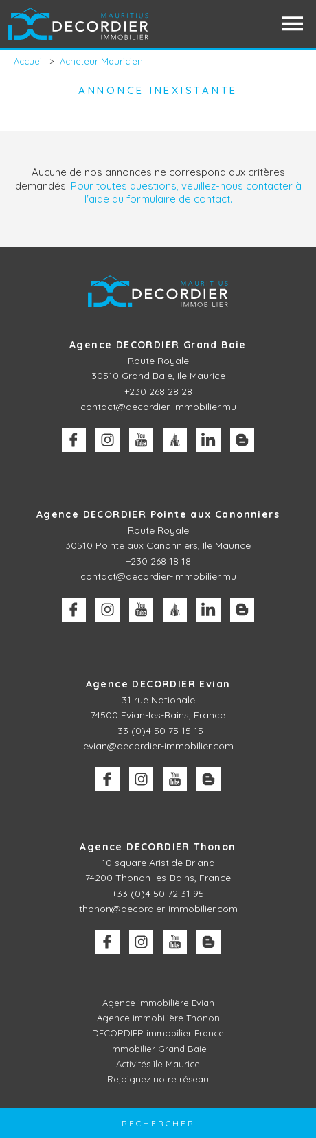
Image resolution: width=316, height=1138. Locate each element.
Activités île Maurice (158, 1063)
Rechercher (158, 1123)
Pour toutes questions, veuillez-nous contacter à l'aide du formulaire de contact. (186, 192)
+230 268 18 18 (158, 561)
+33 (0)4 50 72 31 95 (158, 893)
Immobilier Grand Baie (158, 1048)
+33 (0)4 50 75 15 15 (158, 731)
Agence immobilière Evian (158, 1002)
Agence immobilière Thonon (158, 1017)
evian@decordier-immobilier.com (158, 746)
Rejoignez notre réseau (158, 1078)
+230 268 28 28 (158, 391)
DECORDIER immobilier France (158, 1032)
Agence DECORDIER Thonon (158, 847)
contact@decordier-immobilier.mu (158, 406)
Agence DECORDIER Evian (158, 684)
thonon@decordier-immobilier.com (158, 908)
